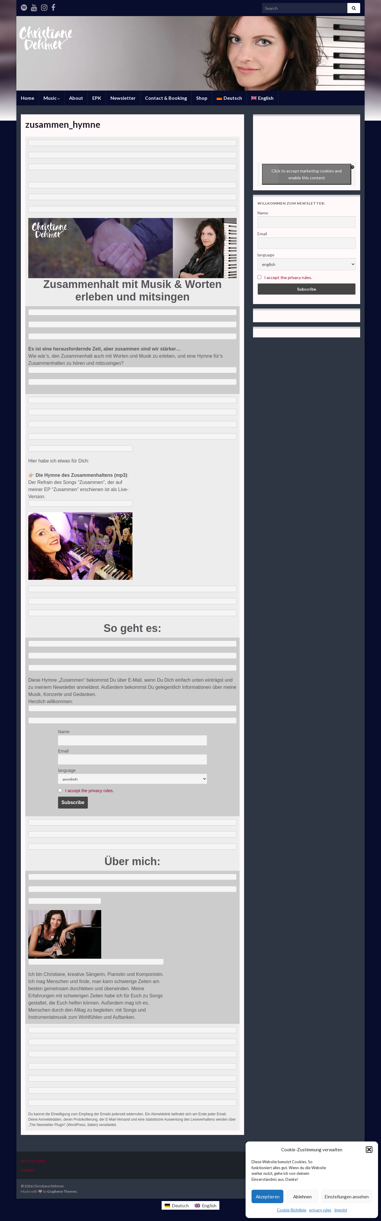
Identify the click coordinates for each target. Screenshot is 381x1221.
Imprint (340, 1210)
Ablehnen (302, 1196)
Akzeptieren (267, 1196)
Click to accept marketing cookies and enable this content (306, 174)
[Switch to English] (205, 1205)
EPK (96, 98)
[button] (369, 1150)
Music (51, 98)
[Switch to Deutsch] (229, 98)
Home (27, 98)
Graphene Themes (62, 1191)
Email (63, 751)
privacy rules (320, 1210)
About (76, 98)
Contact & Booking (166, 98)
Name (63, 731)
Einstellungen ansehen (346, 1196)
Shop (201, 98)
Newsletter (123, 98)
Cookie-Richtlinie (291, 1210)
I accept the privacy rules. (89, 790)
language (67, 770)
